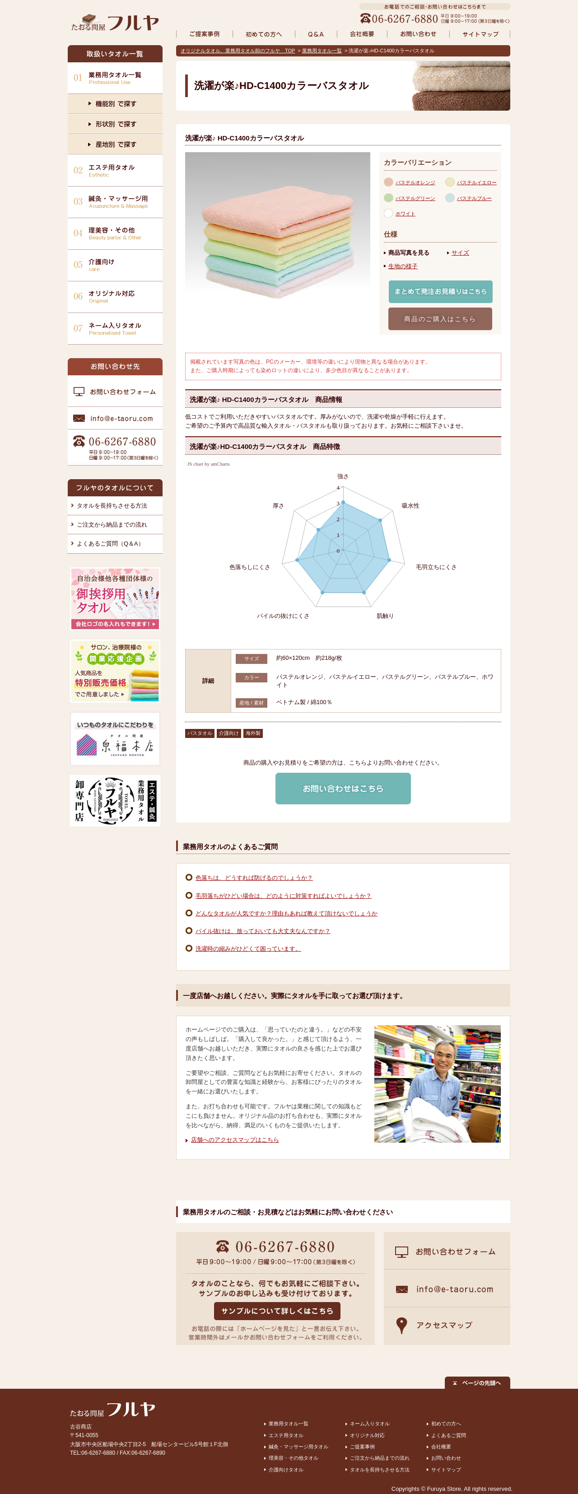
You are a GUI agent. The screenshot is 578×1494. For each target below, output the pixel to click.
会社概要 (441, 1446)
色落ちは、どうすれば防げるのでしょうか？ (254, 877)
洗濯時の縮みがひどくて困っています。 (248, 948)
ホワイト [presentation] (405, 213)
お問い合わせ (446, 1458)
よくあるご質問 (448, 1435)
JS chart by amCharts (208, 464)
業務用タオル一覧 (322, 50)
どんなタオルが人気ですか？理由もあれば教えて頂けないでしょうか (287, 913)
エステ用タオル (286, 1435)
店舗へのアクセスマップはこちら (235, 1139)
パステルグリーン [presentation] (415, 198)
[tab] (414, 182)
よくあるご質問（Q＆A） (110, 543)
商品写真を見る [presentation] (408, 252)
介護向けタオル (286, 1469)
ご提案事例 (362, 1446)
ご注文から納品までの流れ (112, 524)
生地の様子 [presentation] (403, 266)
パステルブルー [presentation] (474, 198)
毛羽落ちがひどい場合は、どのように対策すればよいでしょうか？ (284, 895)
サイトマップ (446, 1469)
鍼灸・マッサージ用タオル (298, 1446)
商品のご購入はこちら (440, 318)
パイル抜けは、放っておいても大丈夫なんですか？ (263, 931)
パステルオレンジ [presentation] (415, 182)
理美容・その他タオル (293, 1458)
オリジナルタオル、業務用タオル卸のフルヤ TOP (238, 50)
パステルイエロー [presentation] (477, 182)
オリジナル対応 (367, 1435)
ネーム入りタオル (370, 1423)
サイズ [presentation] (460, 252)
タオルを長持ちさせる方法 (112, 505)
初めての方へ (446, 1423)
